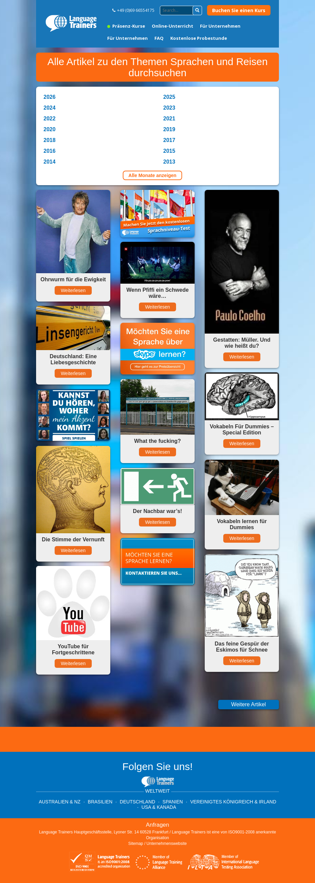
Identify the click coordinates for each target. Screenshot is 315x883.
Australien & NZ (60, 801)
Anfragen (157, 825)
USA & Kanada (159, 807)
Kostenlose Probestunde (198, 38)
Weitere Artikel (248, 704)
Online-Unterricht (172, 26)
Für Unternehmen (220, 26)
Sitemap (135, 843)
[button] (197, 10)
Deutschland (137, 801)
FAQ (159, 38)
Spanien (173, 801)
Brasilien (100, 801)
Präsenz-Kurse (126, 26)
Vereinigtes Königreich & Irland (233, 801)
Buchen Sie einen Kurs (238, 10)
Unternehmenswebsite (166, 843)
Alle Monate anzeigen (152, 175)
